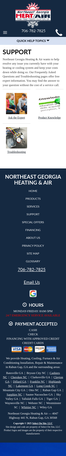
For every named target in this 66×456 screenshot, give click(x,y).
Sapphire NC (14, 394)
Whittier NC (28, 407)
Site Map (33, 253)
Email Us (32, 282)
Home (33, 190)
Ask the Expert (16, 106)
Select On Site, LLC (42, 423)
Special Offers (33, 222)
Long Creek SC (45, 386)
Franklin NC (37, 381)
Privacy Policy (33, 245)
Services (33, 206)
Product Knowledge (50, 106)
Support (33, 214)
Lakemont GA (24, 386)
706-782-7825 (32, 269)
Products (33, 198)
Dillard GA (19, 381)
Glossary (33, 261)
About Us (33, 237)
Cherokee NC (19, 377)
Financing (33, 230)
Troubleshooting (16, 140)
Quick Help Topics (33, 41)
